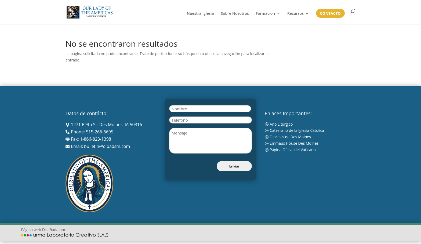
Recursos (295, 14)
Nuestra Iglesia (200, 14)
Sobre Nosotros (235, 14)
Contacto (330, 14)
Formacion (265, 14)
